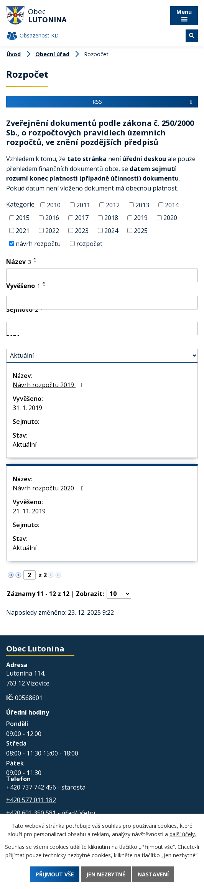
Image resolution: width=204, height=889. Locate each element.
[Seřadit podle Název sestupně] (35, 261)
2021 (23, 230)
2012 (113, 204)
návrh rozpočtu (38, 243)
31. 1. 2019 (27, 408)
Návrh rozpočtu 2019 (49, 385)
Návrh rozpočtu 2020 (49, 488)
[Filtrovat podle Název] (102, 275)
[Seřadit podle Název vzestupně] (35, 258)
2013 (142, 204)
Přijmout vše (55, 874)
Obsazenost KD (39, 35)
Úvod (14, 54)
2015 (23, 217)
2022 (52, 230)
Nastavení (153, 874)
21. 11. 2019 (29, 511)
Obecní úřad (52, 54)
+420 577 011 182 (31, 800)
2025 (141, 230)
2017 (82, 217)
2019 (141, 217)
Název (18, 261)
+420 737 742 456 (31, 787)
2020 (170, 217)
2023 (82, 230)
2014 (172, 204)
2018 (111, 217)
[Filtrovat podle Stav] (102, 356)
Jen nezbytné (105, 874)
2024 (111, 230)
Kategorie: (21, 204)
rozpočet (89, 243)
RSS (143, 101)
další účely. (182, 834)
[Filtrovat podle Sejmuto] (102, 328)
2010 (54, 204)
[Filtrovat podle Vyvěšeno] (102, 302)
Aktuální (24, 444)
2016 (52, 217)
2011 (83, 204)
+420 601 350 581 (31, 813)
